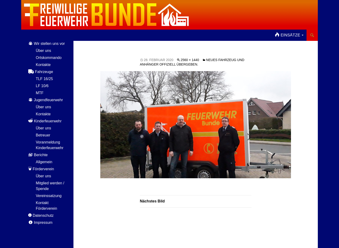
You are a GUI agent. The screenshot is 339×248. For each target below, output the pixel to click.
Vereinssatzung (48, 196)
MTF (40, 93)
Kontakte (43, 65)
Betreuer (43, 135)
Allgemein (44, 162)
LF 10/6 (42, 86)
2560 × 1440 (190, 60)
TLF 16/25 (44, 79)
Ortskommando (48, 58)
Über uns (43, 51)
